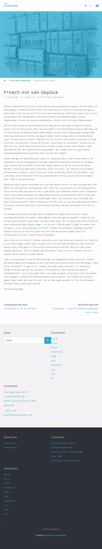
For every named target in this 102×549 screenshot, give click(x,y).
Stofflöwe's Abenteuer (19, 81)
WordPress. (61, 536)
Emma (29, 106)
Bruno (7, 244)
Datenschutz (11, 447)
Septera (50, 536)
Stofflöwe (11, 5)
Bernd (54, 339)
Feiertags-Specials (14, 392)
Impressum (10, 443)
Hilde (53, 356)
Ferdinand (49, 224)
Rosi (53, 361)
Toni (77, 266)
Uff (52, 378)
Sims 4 (9, 411)
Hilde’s (78, 214)
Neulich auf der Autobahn (17, 401)
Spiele (7, 405)
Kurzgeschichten (13, 396)
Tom (48, 159)
